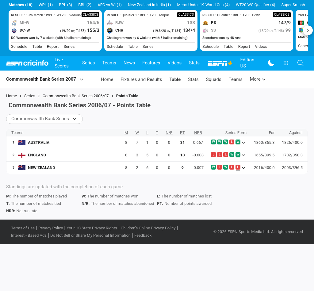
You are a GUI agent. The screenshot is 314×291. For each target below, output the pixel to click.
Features (151, 63)
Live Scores (62, 63)
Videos (174, 63)
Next (308, 30)
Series (88, 63)
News (129, 63)
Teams (109, 63)
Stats (194, 63)
